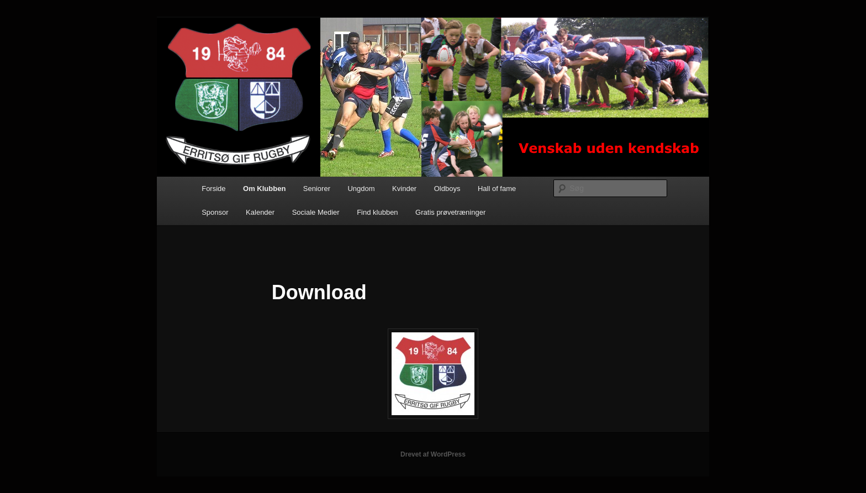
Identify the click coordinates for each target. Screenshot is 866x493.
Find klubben (377, 212)
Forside (213, 188)
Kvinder (404, 188)
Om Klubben (264, 188)
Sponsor (215, 212)
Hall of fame (497, 188)
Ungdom (360, 188)
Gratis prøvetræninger (450, 212)
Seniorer (316, 188)
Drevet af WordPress (433, 454)
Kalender (260, 212)
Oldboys (447, 188)
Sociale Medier (316, 212)
